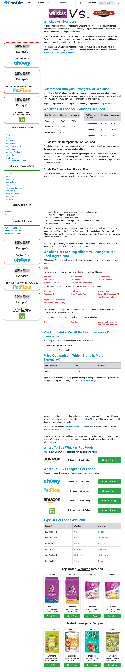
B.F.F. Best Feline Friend (16, 161)
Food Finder (91, 3)
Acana (8, 138)
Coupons (52, 3)
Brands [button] (29, 3)
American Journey (14, 146)
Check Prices (109, 460)
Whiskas (8, 214)
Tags (79, 3)
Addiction (10, 141)
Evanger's (9, 211)
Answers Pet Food (14, 152)
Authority (10, 155)
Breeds (41, 3)
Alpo (8, 185)
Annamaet (10, 149)
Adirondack (11, 144)
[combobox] (106, 3)
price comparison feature (75, 427)
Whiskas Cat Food (13, 228)
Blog (71, 3)
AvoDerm (10, 158)
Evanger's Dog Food (13, 231)
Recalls (63, 3)
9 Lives (9, 135)
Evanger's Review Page (66, 52)
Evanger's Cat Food (13, 233)
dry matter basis (108, 104)
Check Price (52, 616)
